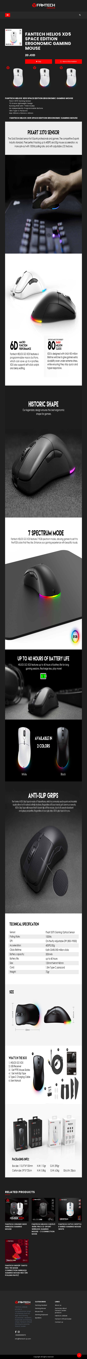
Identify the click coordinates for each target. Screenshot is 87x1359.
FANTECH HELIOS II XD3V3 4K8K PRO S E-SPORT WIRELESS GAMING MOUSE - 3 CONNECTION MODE (43, 1229)
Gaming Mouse (40, 1308)
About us (58, 1305)
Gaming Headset (41, 1305)
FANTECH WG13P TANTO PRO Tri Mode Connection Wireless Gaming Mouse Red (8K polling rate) (16, 1270)
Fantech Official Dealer (63, 1319)
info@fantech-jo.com (23, 1339)
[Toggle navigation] (7, 15)
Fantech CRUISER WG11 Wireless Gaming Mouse (16, 1226)
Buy (38, 61)
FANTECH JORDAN (61, 1316)
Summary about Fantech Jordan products (61, 1310)
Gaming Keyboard (41, 1315)
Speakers (38, 1318)
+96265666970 (20, 1335)
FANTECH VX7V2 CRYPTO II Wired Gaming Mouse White (69, 1226)
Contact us (59, 1322)
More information (68, 61)
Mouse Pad (39, 1311)
